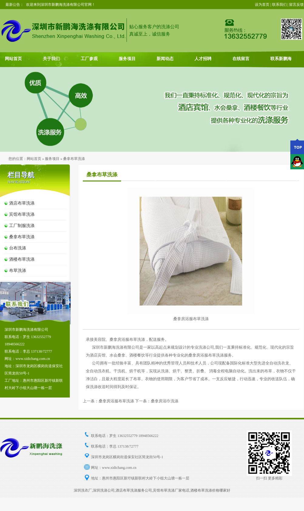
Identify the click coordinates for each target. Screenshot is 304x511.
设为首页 (262, 4)
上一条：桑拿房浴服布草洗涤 (108, 401)
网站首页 (13, 58)
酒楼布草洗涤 (22, 259)
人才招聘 (202, 58)
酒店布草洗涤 (22, 203)
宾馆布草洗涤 (22, 214)
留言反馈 (296, 4)
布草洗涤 (17, 270)
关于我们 (51, 58)
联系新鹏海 (281, 58)
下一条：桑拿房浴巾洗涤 (156, 401)
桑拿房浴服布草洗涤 (191, 318)
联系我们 (279, 4)
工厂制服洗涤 (22, 225)
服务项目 (127, 58)
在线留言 (240, 58)
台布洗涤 (17, 248)
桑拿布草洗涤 (22, 237)
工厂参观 (89, 58)
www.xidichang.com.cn (119, 467)
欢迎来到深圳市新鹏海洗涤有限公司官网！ (60, 4)
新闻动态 (165, 58)
